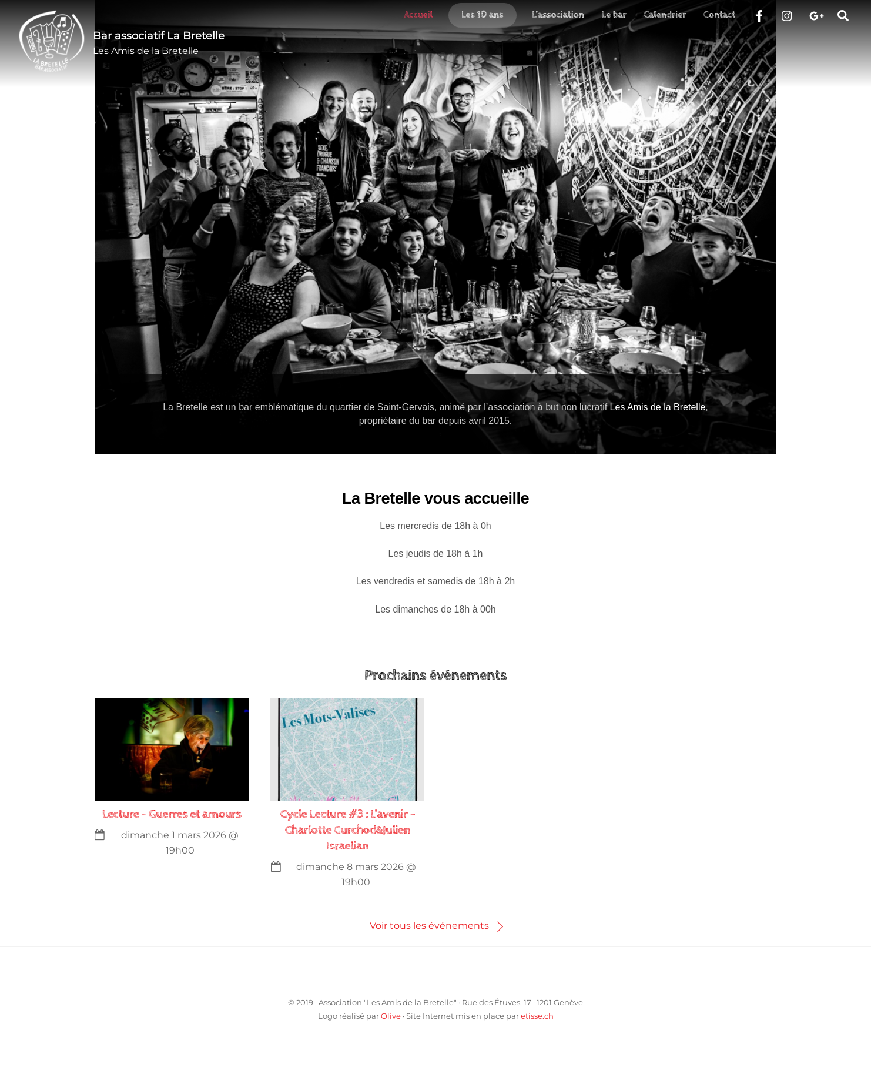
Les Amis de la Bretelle (658, 407)
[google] (816, 14)
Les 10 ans (482, 15)
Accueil (418, 15)
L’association (558, 15)
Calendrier (665, 15)
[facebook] (759, 14)
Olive (391, 1016)
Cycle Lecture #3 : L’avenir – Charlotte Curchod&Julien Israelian (348, 830)
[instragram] (787, 14)
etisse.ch (537, 1016)
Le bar (614, 15)
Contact (719, 15)
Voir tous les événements (429, 925)
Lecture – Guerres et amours (172, 814)
